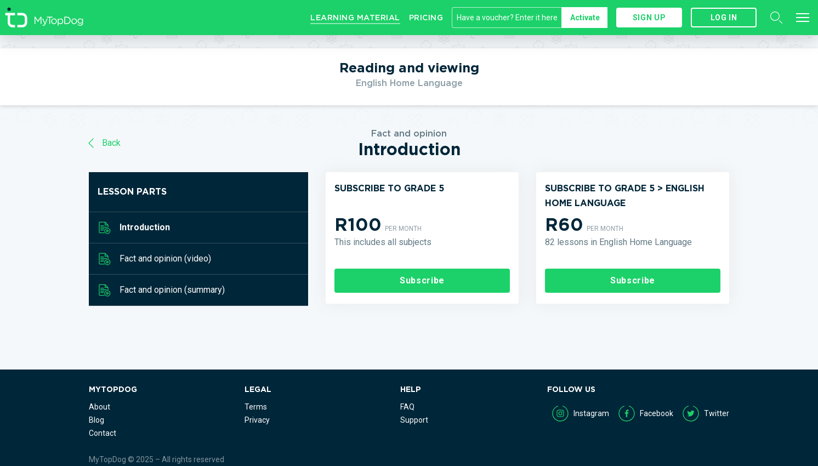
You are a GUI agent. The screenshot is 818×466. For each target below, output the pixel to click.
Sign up (649, 17)
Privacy (257, 420)
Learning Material (355, 17)
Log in (724, 17)
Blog (96, 420)
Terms (256, 406)
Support (414, 420)
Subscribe (422, 280)
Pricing (426, 17)
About (99, 406)
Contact (102, 433)
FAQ (407, 406)
